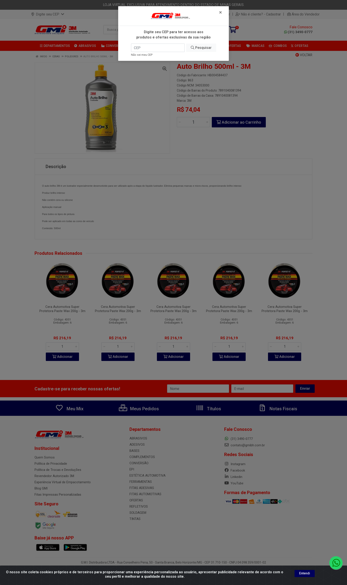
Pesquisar (201, 48)
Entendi (304, 573)
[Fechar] (221, 12)
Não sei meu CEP (141, 54)
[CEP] (158, 48)
